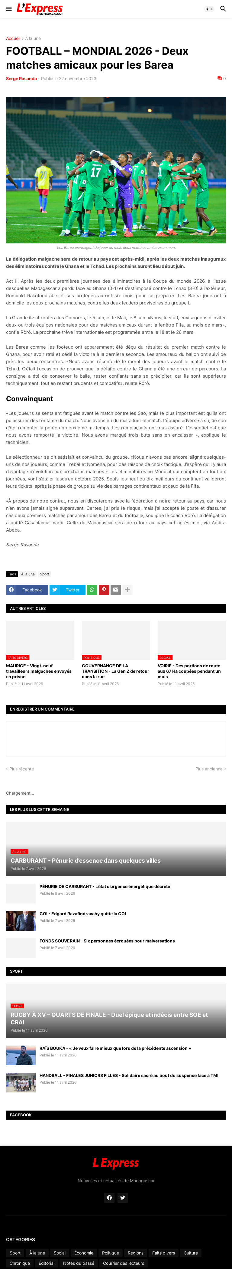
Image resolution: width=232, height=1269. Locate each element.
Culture (191, 1252)
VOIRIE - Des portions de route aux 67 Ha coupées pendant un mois (189, 671)
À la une (33, 38)
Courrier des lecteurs (123, 1263)
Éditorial (46, 1263)
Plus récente (21, 768)
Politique (110, 1252)
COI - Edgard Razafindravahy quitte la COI (83, 913)
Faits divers (163, 1252)
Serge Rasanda (21, 78)
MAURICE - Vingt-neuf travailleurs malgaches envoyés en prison (39, 671)
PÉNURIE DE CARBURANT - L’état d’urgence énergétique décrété (105, 886)
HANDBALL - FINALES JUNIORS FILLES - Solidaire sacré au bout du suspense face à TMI (129, 1075)
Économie (83, 1252)
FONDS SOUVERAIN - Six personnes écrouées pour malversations (107, 940)
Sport (44, 574)
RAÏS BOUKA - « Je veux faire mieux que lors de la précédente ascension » (115, 1048)
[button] (8, 9)
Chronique (20, 1263)
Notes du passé (78, 1263)
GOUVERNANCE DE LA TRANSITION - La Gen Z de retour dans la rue (115, 671)
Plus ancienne (209, 768)
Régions (135, 1252)
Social (60, 1252)
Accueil (13, 38)
